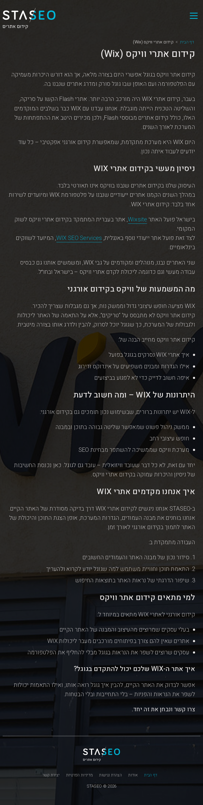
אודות (133, 775)
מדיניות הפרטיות (79, 775)
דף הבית (150, 775)
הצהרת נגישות (110, 775)
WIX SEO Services (79, 238)
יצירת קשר (51, 775)
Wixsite (137, 219)
